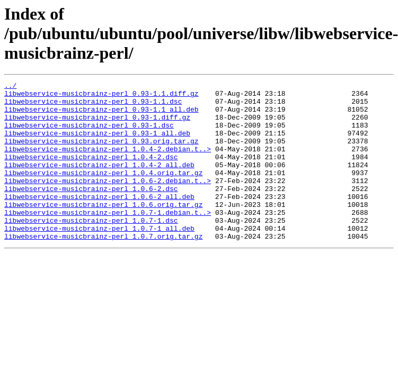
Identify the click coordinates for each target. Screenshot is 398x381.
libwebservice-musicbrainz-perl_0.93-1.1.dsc (93, 106)
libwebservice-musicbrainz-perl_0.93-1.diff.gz (97, 125)
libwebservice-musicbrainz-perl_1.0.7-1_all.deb (99, 258)
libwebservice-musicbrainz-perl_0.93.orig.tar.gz (101, 153)
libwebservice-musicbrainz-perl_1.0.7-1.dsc (91, 248)
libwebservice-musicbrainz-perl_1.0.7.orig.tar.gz (103, 268)
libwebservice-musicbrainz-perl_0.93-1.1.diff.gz (101, 96)
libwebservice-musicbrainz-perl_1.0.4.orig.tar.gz (103, 191)
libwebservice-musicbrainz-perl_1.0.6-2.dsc (91, 210)
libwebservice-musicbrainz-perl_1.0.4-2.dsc (91, 172)
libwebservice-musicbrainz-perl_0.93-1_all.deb (97, 144)
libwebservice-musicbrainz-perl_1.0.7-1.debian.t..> (107, 239)
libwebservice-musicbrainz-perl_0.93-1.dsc (89, 134)
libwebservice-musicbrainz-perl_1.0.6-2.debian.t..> (107, 201)
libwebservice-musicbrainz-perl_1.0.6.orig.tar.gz (103, 229)
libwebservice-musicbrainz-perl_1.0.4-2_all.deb (99, 182)
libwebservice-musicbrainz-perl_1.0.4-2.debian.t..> (107, 163)
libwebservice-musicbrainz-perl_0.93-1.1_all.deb (101, 115)
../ (10, 87)
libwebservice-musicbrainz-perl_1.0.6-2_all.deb (99, 220)
